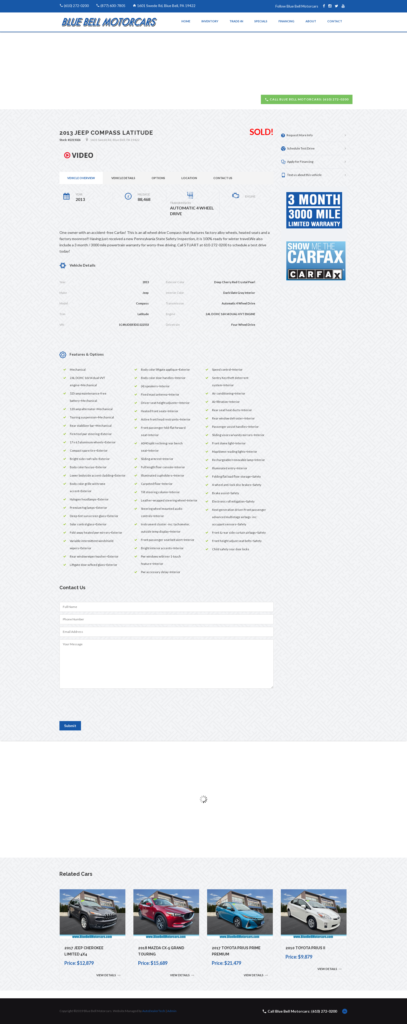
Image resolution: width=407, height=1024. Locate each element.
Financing (286, 21)
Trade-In (236, 21)
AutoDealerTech (153, 1011)
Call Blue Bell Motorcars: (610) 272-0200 (307, 99)
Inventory (209, 21)
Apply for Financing (297, 162)
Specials (260, 21)
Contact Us (222, 178)
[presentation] (98, 707)
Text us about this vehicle (301, 175)
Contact (334, 21)
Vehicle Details (123, 178)
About (311, 21)
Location (189, 178)
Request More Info (297, 135)
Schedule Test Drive (298, 148)
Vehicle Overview (81, 178)
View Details (108, 975)
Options (158, 178)
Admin (172, 1011)
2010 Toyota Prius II (305, 948)
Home (185, 21)
